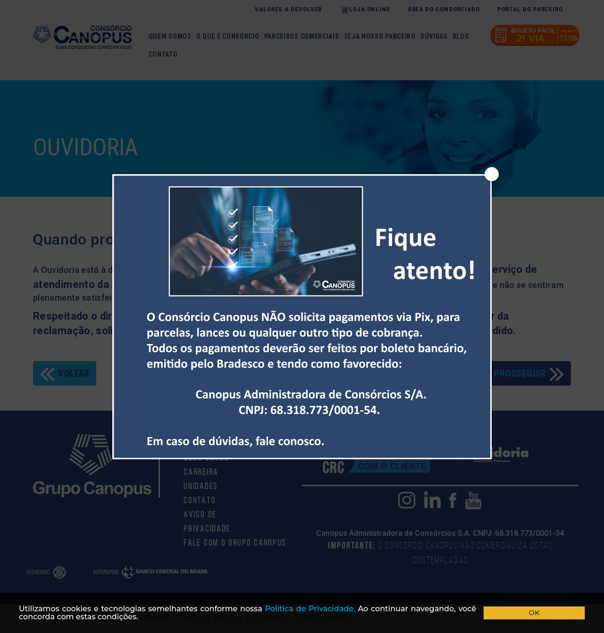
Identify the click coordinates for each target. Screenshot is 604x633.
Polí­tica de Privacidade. (310, 608)
